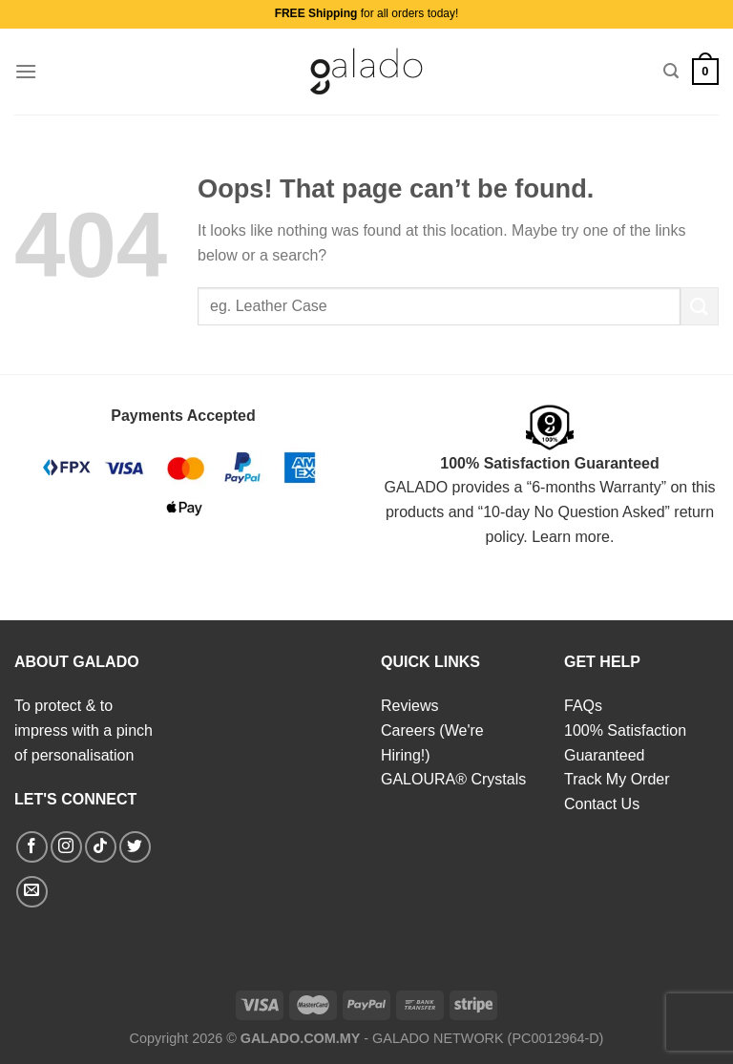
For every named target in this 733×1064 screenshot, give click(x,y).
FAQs (583, 706)
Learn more (571, 537)
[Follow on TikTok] (100, 847)
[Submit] (700, 305)
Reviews (409, 706)
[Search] (671, 71)
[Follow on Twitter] (135, 847)
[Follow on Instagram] (66, 847)
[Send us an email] (32, 892)
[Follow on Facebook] (32, 847)
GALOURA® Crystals (453, 779)
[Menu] (25, 71)
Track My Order (617, 779)
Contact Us (601, 804)
